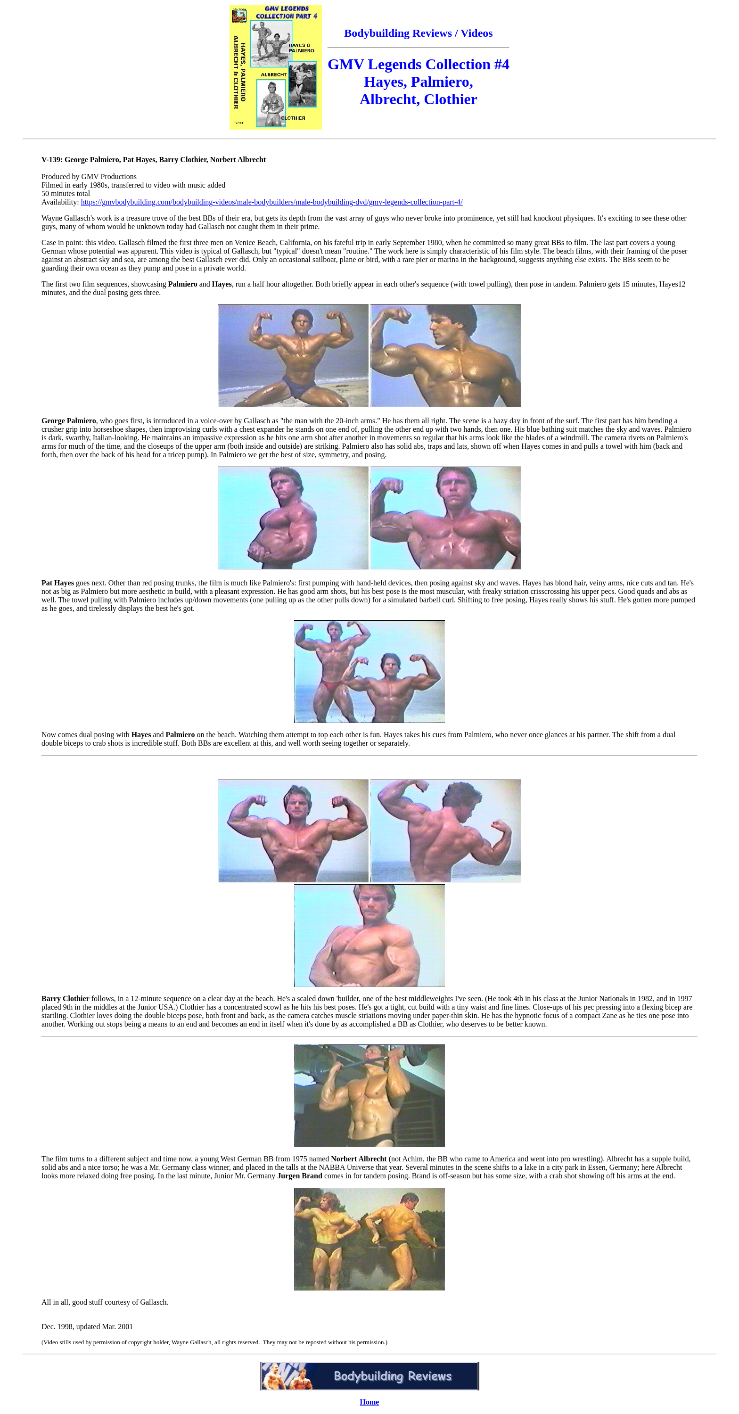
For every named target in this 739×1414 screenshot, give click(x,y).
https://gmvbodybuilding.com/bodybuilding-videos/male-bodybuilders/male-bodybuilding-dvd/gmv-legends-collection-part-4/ (272, 202)
